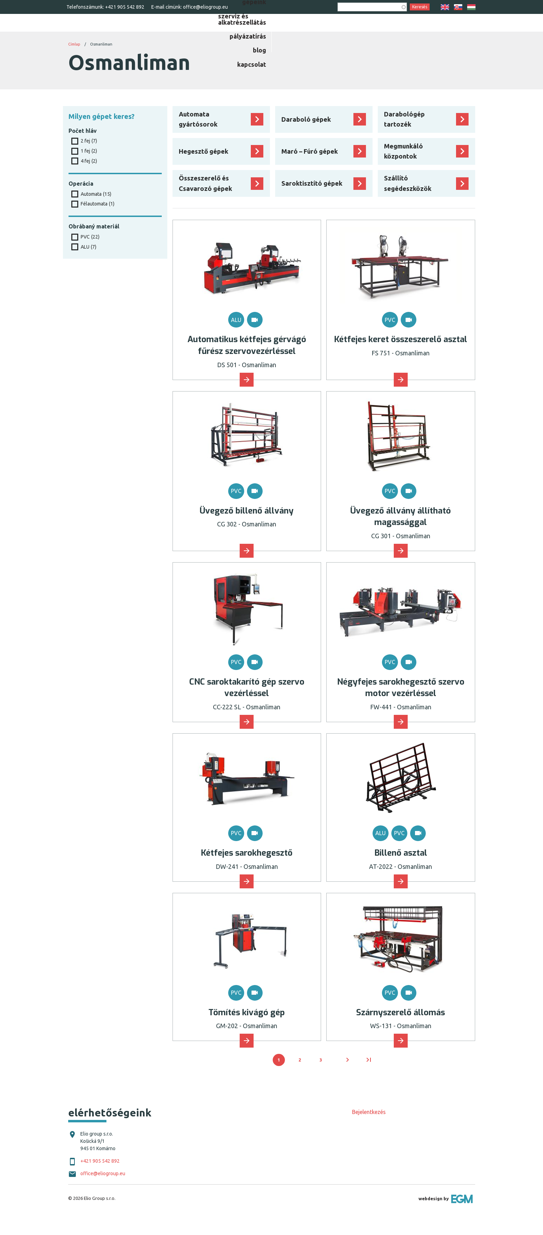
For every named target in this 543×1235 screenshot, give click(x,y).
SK (458, 7)
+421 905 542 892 (124, 7)
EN (445, 7)
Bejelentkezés (369, 1129)
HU (471, 7)
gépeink (260, 33)
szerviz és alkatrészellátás (323, 33)
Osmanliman (101, 61)
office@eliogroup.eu (205, 7)
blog (428, 33)
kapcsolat (460, 33)
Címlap (74, 61)
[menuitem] (260, 33)
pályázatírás (392, 33)
